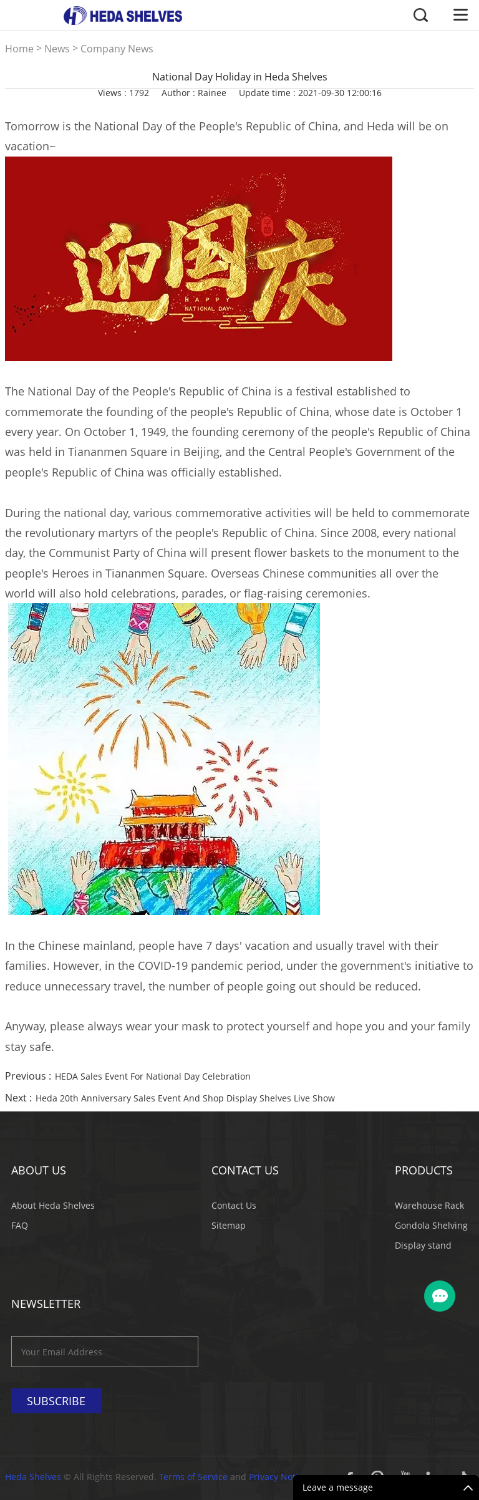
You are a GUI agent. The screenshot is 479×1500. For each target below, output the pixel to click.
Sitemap (228, 1225)
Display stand (423, 1245)
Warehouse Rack (429, 1205)
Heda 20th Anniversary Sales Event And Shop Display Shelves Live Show (185, 1098)
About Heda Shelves (53, 1205)
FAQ (19, 1225)
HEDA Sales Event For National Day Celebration (153, 1076)
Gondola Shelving (431, 1225)
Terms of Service (193, 1477)
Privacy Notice (278, 1477)
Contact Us (233, 1205)
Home (19, 49)
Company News (116, 49)
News (57, 49)
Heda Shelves (33, 1477)
